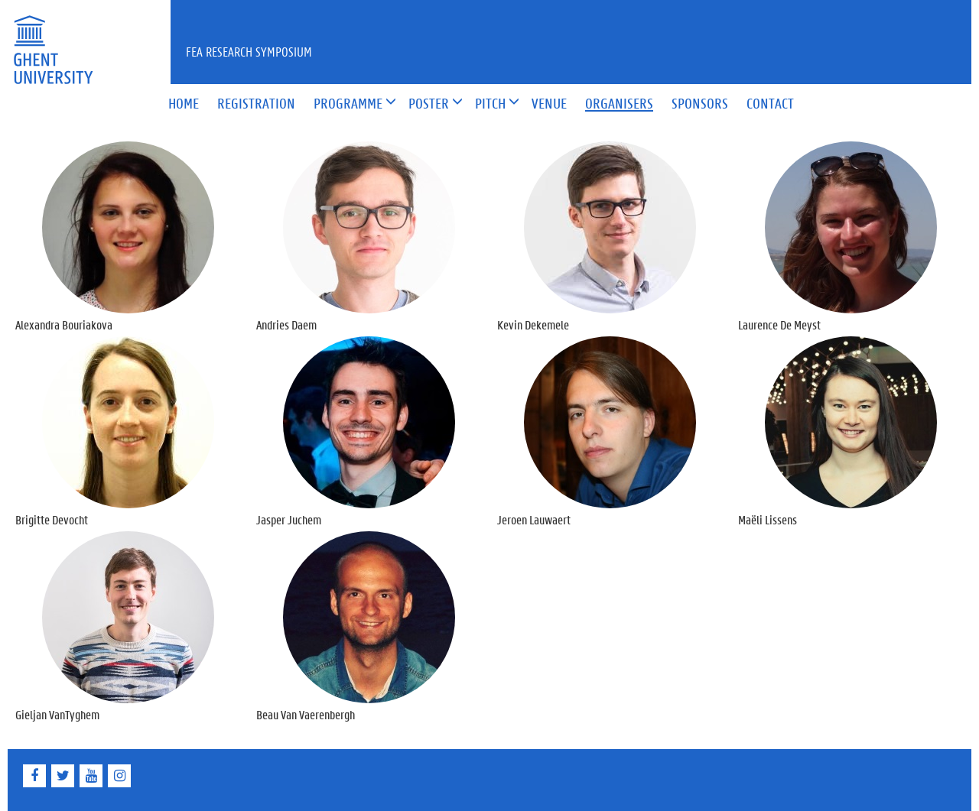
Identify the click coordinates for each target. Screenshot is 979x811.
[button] (348, 104)
